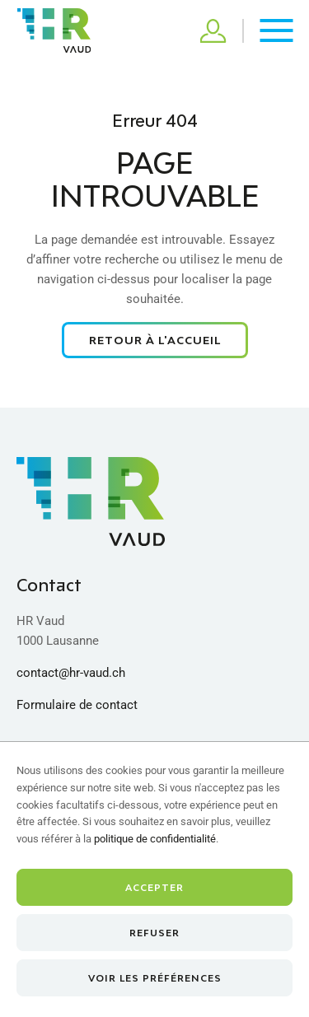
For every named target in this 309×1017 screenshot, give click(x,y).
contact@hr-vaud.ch (70, 672)
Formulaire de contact (77, 704)
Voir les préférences (155, 978)
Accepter (154, 887)
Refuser (154, 932)
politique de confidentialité (155, 839)
